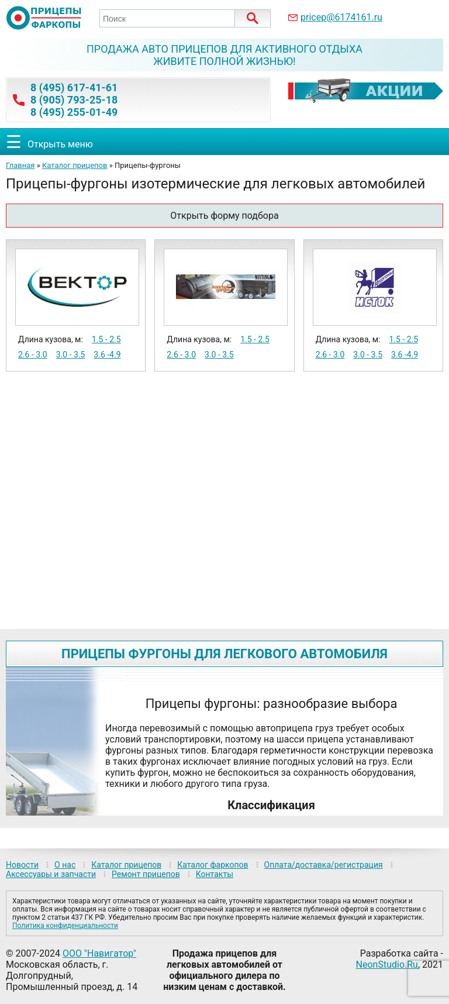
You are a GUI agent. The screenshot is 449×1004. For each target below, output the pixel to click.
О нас (64, 864)
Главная (20, 165)
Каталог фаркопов (212, 864)
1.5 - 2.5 (106, 339)
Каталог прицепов (74, 165)
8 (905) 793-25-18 (74, 100)
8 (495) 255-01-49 (74, 112)
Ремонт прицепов (146, 874)
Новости (22, 864)
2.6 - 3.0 (32, 354)
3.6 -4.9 (107, 354)
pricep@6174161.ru (341, 17)
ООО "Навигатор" (99, 953)
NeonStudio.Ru (387, 964)
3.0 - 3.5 (70, 354)
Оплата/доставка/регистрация (323, 864)
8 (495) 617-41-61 (74, 87)
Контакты (214, 874)
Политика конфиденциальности (65, 926)
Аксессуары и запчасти (51, 874)
